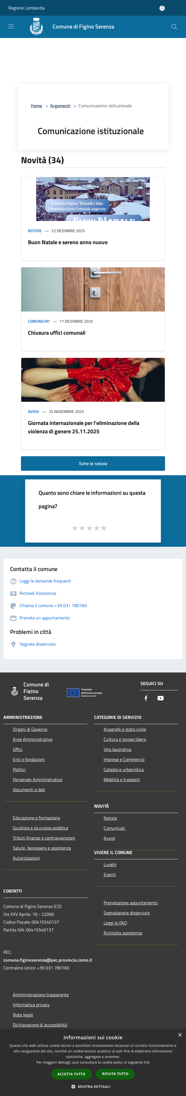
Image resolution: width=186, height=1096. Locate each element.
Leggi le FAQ (115, 922)
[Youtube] (160, 699)
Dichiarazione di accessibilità (40, 1024)
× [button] (180, 1035)
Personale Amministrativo (37, 779)
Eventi (110, 874)
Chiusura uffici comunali (56, 332)
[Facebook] (146, 699)
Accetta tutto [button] (71, 1074)
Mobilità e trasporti (122, 779)
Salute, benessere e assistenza (42, 848)
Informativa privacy (31, 1004)
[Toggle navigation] (11, 26)
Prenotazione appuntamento (131, 902)
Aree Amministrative (33, 739)
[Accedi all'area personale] (162, 8)
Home (36, 105)
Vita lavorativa (117, 749)
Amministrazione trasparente (41, 994)
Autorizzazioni (26, 858)
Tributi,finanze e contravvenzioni (44, 838)
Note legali (23, 1014)
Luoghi (110, 864)
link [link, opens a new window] (147, 1062)
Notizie (35, 231)
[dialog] (93, 1062)
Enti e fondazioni (29, 759)
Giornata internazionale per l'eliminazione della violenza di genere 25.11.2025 (83, 427)
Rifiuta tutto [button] (115, 1073)
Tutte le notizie (93, 463)
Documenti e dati (29, 789)
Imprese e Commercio (124, 759)
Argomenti (60, 105)
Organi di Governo (30, 729)
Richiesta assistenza (123, 932)
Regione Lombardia (26, 7)
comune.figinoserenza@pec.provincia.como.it (47, 960)
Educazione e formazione (36, 817)
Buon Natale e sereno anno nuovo (68, 242)
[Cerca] (174, 26)
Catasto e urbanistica (124, 769)
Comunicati (39, 321)
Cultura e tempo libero (125, 739)
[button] (93, 1086)
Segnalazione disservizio (127, 912)
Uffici (18, 749)
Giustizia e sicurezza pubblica (40, 827)
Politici (19, 769)
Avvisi (33, 411)
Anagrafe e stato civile (125, 729)
